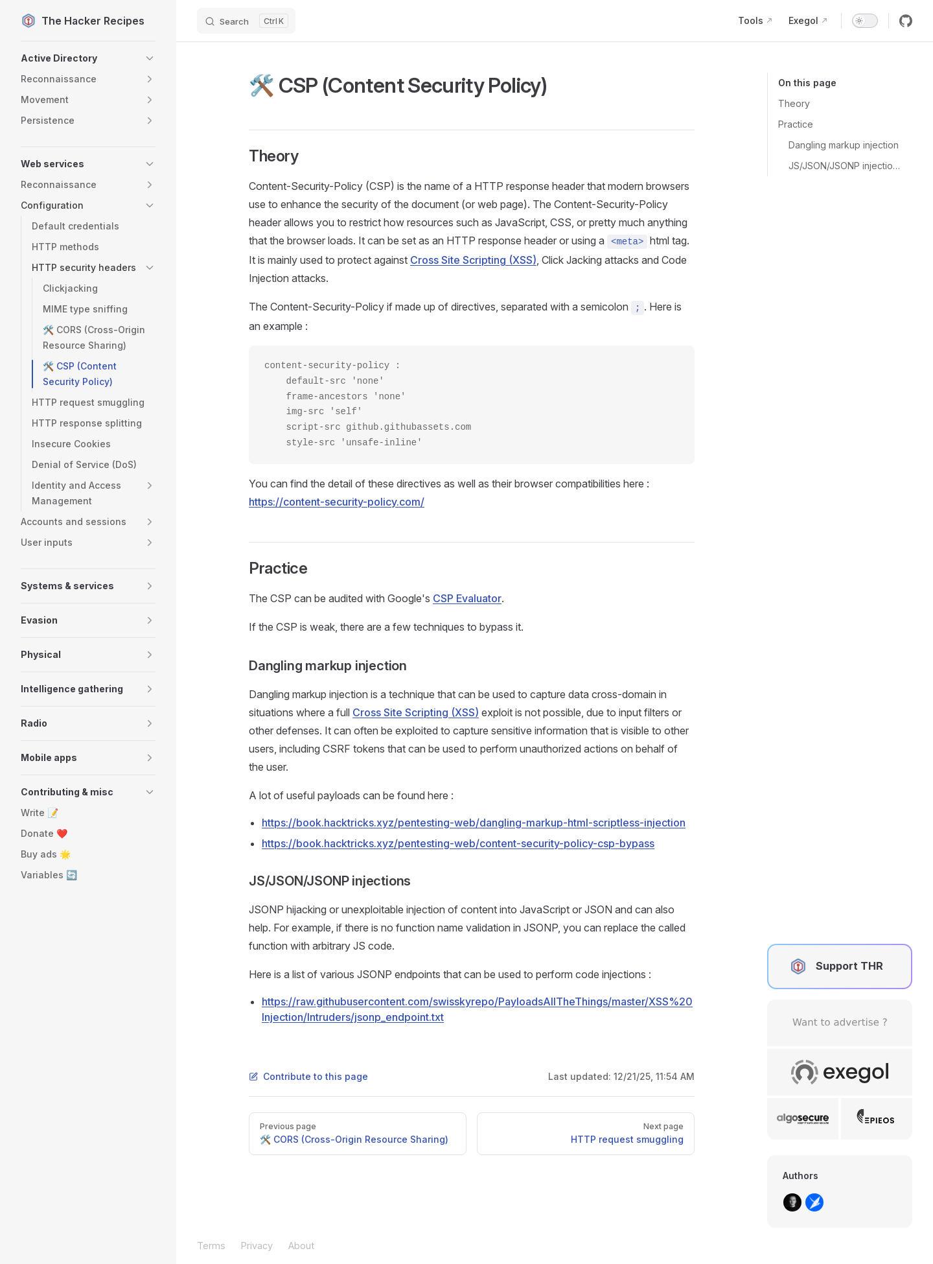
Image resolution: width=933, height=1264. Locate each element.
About (301, 1245)
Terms (211, 1245)
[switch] (865, 21)
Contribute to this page (308, 1076)
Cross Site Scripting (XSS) (473, 259)
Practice (795, 124)
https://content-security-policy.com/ (336, 501)
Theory (794, 103)
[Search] (246, 21)
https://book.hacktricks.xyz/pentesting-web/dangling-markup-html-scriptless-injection (473, 822)
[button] (88, 58)
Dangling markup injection (844, 144)
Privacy (257, 1245)
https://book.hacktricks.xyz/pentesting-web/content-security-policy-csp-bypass (458, 843)
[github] (905, 20)
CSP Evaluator (467, 598)
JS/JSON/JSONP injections (845, 165)
